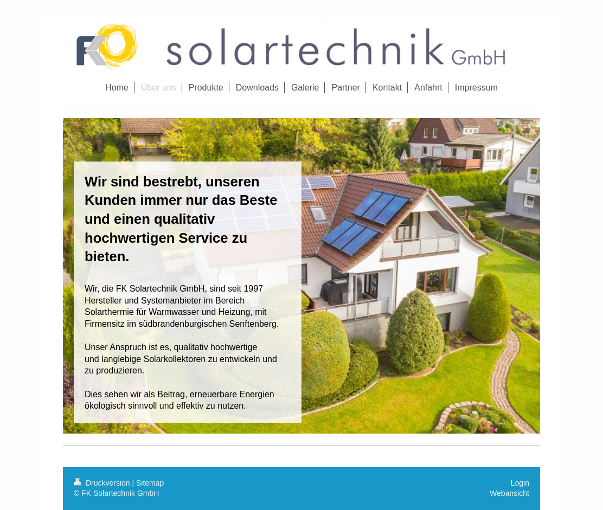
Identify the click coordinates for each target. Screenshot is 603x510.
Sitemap (150, 483)
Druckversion (103, 483)
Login (520, 483)
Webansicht (509, 493)
